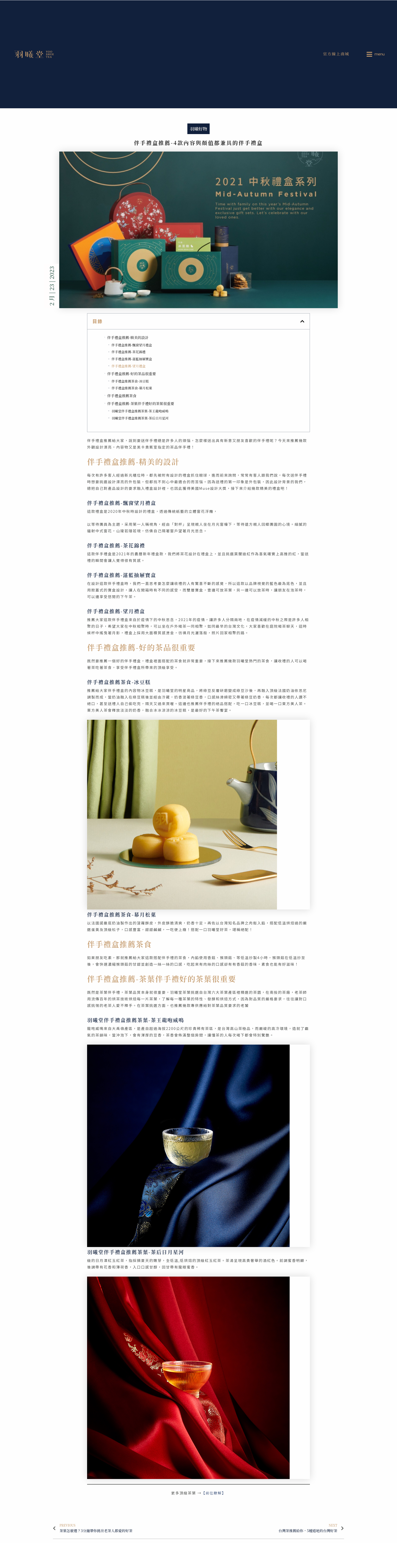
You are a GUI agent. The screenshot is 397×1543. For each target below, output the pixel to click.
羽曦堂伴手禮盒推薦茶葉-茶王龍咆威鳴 (139, 411)
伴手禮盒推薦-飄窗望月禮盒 (131, 345)
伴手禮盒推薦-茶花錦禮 (129, 351)
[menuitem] (376, 54)
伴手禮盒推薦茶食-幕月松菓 (132, 388)
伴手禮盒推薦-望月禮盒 (128, 366)
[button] (302, 321)
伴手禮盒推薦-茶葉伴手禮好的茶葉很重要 (140, 403)
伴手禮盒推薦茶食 (121, 395)
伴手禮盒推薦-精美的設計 (127, 337)
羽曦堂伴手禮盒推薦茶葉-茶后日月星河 (140, 418)
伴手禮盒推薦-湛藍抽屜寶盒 (132, 358)
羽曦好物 (198, 128)
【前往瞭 (209, 1492)
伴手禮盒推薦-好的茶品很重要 (131, 373)
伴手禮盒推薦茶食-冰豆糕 (130, 381)
